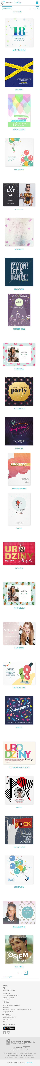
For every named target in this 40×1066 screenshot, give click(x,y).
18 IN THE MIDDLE (19, 50)
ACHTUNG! (19, 90)
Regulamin (5, 1007)
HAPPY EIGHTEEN (19, 688)
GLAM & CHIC (19, 648)
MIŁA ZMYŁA (19, 967)
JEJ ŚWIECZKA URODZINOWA (19, 767)
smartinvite (7, 8)
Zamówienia (6, 1000)
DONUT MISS (19, 369)
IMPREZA (19, 727)
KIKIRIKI (19, 807)
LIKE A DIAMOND (19, 927)
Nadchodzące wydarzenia (10, 996)
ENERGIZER (19, 448)
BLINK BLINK (19, 249)
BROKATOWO (19, 289)
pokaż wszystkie (17, 11)
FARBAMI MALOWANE (19, 488)
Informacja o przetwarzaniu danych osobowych (17, 1010)
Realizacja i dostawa (8, 990)
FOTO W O (19, 568)
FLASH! (19, 528)
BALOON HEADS (19, 130)
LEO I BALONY (19, 887)
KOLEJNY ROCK (19, 847)
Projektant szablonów (9, 1017)
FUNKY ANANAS (19, 608)
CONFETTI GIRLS (19, 329)
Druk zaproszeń (7, 1019)
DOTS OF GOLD (19, 409)
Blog (3, 1021)
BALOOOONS (19, 169)
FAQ (3, 988)
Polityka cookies (7, 1012)
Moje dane (5, 1002)
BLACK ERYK (19, 209)
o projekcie (29, 1062)
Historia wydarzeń (8, 998)
